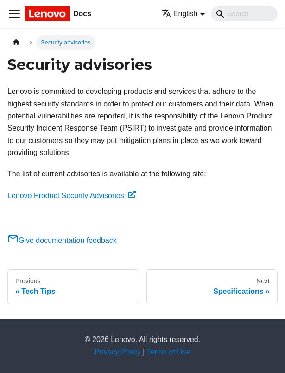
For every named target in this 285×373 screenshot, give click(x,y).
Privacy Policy (118, 352)
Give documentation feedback (62, 240)
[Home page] (16, 42)
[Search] (244, 13)
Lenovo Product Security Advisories (71, 195)
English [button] (179, 14)
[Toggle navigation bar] (14, 14)
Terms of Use (168, 352)
